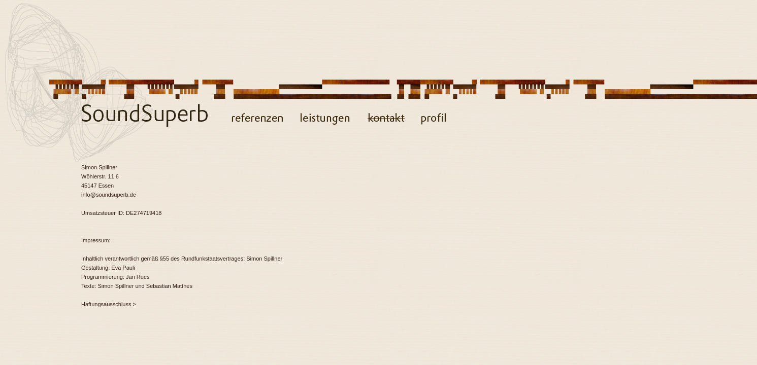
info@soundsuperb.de (108, 195)
